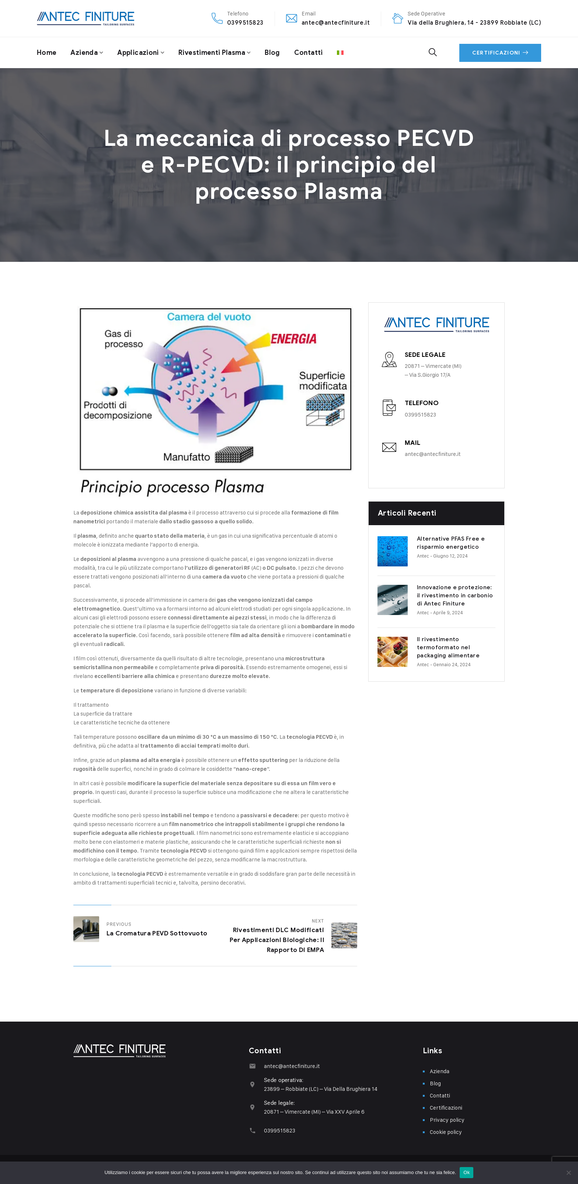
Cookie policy (446, 1131)
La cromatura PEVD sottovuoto (157, 933)
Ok (466, 1172)
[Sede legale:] (252, 1107)
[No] (568, 1172)
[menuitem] (340, 52)
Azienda (84, 53)
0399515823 (245, 22)
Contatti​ (308, 53)
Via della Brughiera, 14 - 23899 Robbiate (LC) (474, 22)
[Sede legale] (389, 359)
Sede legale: (279, 1103)
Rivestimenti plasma (211, 53)
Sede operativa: (284, 1080)
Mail (413, 443)
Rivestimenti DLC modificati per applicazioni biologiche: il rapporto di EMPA (277, 940)
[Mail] (389, 447)
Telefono (422, 403)
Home (46, 53)
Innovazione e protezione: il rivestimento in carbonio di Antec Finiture (435, 590)
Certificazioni (500, 53)
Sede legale (425, 355)
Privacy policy (447, 1119)
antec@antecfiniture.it (336, 22)
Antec (393, 556)
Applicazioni (138, 53)
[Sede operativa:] (252, 1084)
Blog (272, 53)
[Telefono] (389, 408)
